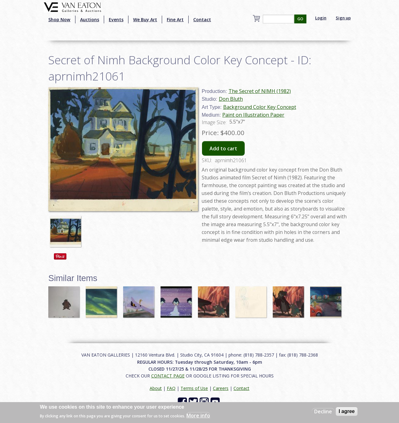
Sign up (343, 18)
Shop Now (59, 19)
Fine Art (175, 19)
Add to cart (223, 148)
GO (300, 19)
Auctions (89, 19)
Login (320, 18)
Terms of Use (194, 388)
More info (198, 415)
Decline (323, 411)
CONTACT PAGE (168, 376)
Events (116, 19)
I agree (347, 411)
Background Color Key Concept (259, 107)
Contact (202, 19)
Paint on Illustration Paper (253, 114)
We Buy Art (145, 19)
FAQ (171, 388)
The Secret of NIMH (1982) (259, 91)
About (156, 388)
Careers (220, 388)
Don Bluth (231, 98)
